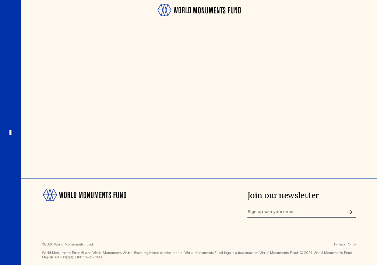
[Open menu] (10, 132)
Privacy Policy (345, 244)
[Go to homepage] (198, 18)
